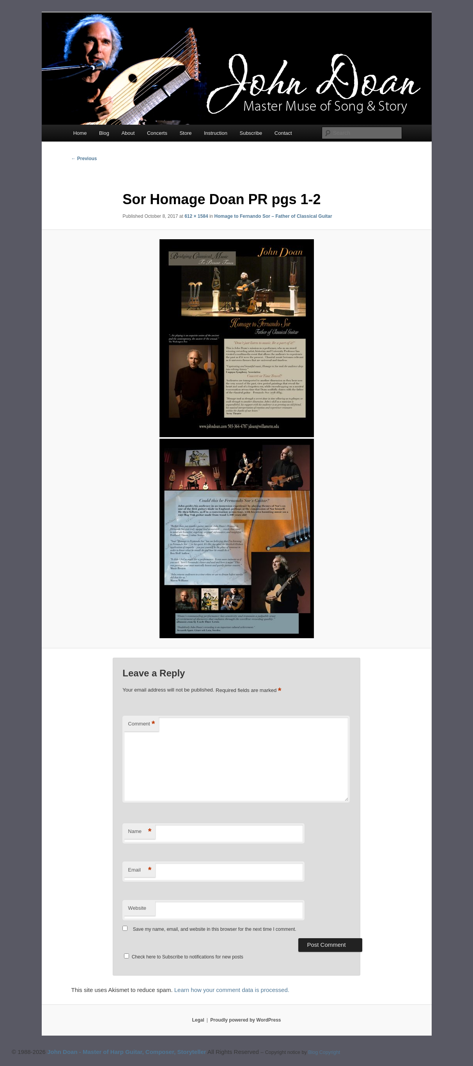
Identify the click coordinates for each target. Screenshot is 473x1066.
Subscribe (250, 133)
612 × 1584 (196, 216)
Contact (283, 133)
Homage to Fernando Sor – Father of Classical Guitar (273, 216)
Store (185, 133)
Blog (104, 133)
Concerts (157, 133)
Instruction (215, 133)
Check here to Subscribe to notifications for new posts (183, 957)
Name (139, 831)
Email (139, 870)
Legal (198, 1020)
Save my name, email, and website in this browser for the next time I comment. (214, 929)
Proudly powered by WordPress (245, 1020)
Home (80, 133)
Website (137, 908)
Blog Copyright (324, 1052)
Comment (141, 724)
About (128, 133)
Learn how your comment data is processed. (231, 990)
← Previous (84, 158)
